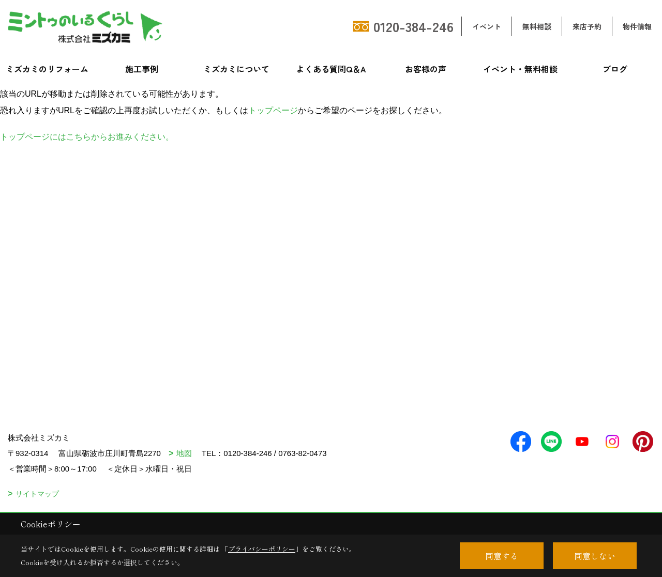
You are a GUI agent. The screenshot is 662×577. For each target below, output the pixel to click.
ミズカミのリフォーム (47, 69)
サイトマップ (37, 494)
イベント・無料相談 (520, 69)
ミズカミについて (236, 69)
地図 (184, 453)
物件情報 (637, 26)
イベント (486, 26)
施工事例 (141, 69)
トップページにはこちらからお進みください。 (87, 136)
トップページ (273, 110)
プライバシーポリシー (261, 549)
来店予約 (587, 26)
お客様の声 (425, 69)
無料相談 (536, 26)
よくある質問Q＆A (331, 69)
